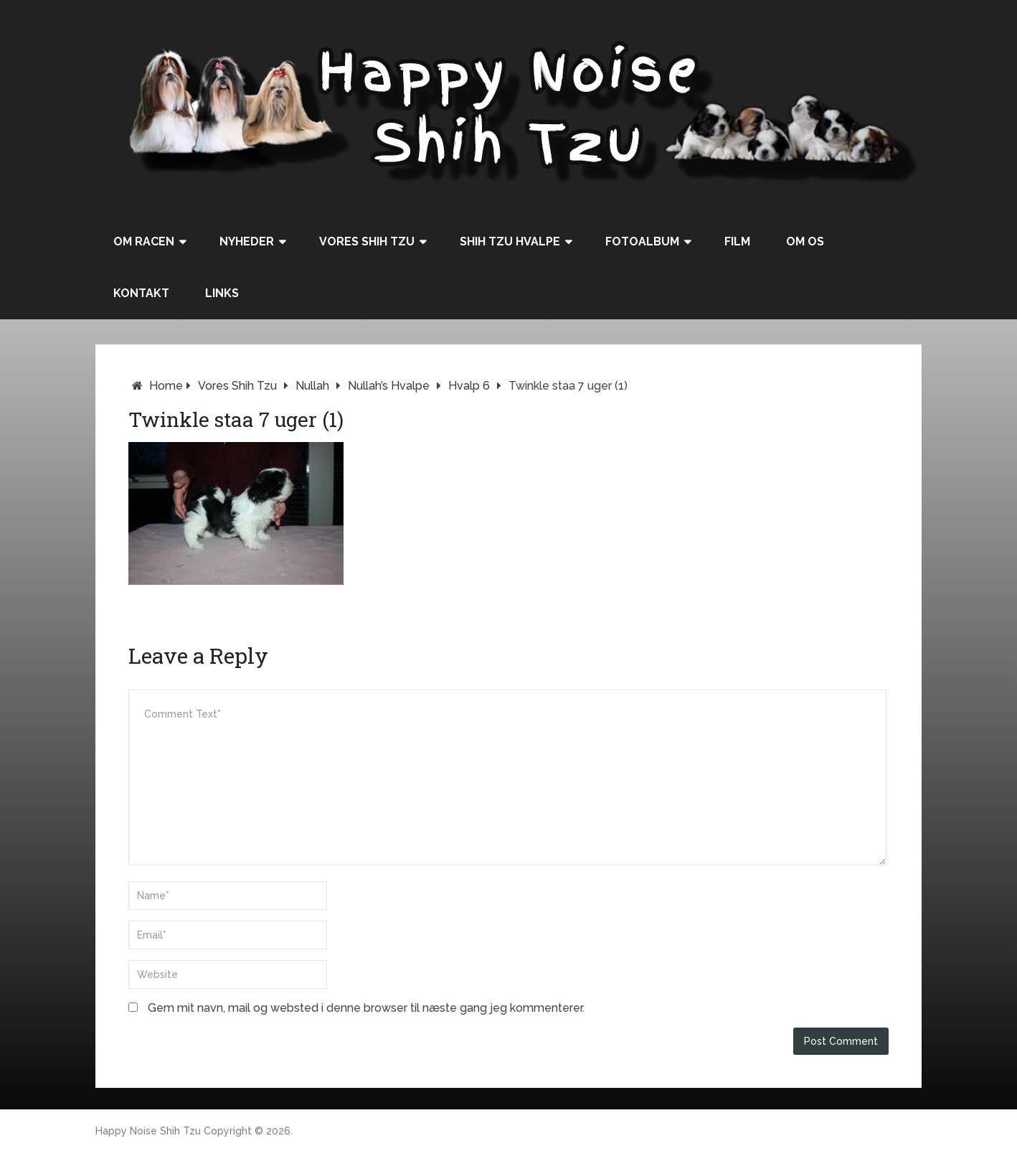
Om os (805, 241)
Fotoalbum (642, 241)
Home (166, 386)
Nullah (312, 386)
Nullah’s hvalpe (389, 386)
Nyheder (246, 241)
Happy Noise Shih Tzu (148, 1131)
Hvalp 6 (469, 386)
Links (222, 293)
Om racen (143, 241)
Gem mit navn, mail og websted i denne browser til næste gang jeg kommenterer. (366, 1008)
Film (737, 241)
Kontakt (141, 293)
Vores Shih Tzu (367, 241)
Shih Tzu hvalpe (510, 241)
